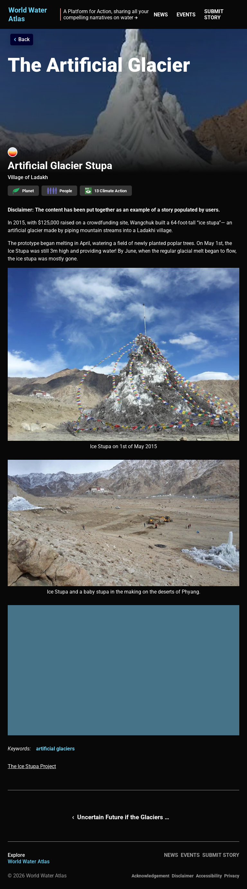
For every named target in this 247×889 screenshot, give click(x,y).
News (161, 15)
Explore (29, 858)
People (59, 190)
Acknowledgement (150, 875)
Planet (23, 190)
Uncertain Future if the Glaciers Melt (126, 817)
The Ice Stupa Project (32, 766)
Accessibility (209, 875)
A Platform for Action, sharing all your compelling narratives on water (106, 14)
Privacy (231, 875)
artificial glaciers (55, 749)
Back (24, 39)
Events (186, 15)
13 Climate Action (106, 190)
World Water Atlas (27, 14)
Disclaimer (183, 875)
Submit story (214, 14)
